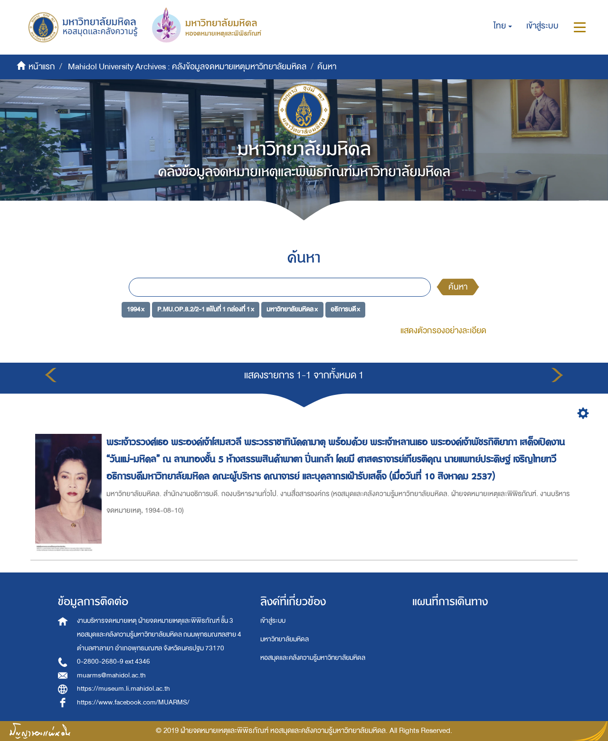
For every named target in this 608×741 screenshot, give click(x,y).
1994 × (135, 309)
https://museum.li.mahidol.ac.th (123, 688)
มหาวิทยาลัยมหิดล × (292, 309)
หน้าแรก (41, 66)
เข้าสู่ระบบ (272, 621)
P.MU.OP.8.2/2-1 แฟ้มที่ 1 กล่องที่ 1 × (205, 309)
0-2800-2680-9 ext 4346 (113, 661)
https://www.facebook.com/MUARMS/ (133, 702)
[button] (502, 26)
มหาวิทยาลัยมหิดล (284, 639)
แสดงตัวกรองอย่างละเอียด (443, 330)
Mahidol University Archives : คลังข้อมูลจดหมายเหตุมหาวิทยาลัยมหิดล (187, 66)
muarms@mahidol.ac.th (111, 675)
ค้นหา (457, 287)
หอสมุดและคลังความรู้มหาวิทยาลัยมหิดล (312, 658)
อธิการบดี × (345, 309)
